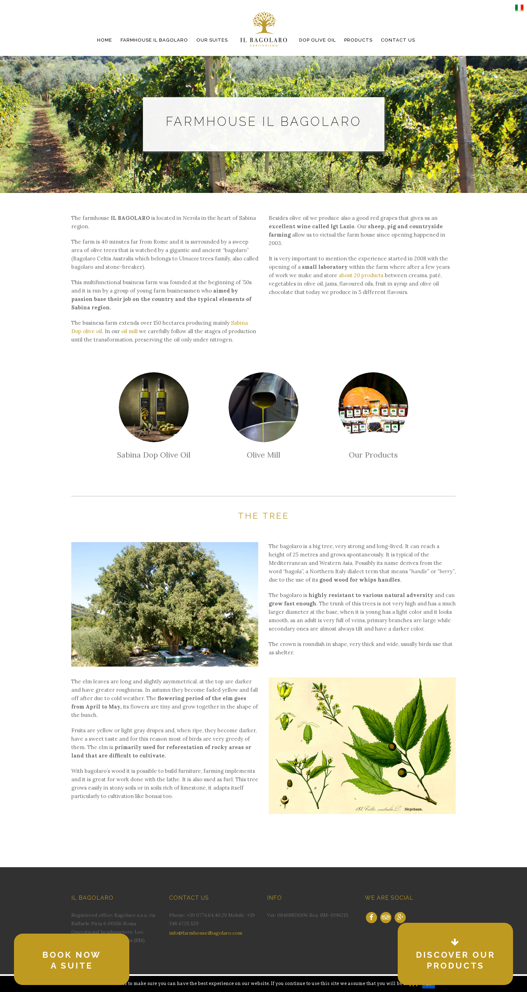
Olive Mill (263, 455)
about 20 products (361, 275)
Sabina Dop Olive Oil (153, 455)
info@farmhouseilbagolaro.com (205, 933)
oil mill (129, 331)
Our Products (373, 455)
